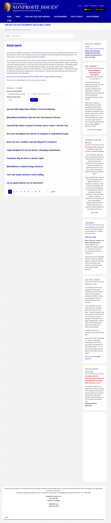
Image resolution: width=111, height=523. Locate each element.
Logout (86, 5)
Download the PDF (92, 53)
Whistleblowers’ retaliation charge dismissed (25, 166)
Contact (101, 5)
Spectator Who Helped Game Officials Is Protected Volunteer (31, 109)
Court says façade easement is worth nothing (25, 174)
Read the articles (92, 51)
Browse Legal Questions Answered (51, 76)
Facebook (99, 9)
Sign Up (95, 55)
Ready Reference (93, 16)
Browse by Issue (12, 76)
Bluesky (88, 9)
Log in (80, 5)
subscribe (44, 55)
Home (9, 16)
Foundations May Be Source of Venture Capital (25, 158)
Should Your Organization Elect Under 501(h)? (18, 29)
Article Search (76, 16)
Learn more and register (94, 129)
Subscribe (93, 5)
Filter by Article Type (13, 97)
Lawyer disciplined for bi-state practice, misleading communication (33, 150)
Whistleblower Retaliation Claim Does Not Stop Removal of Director (34, 117)
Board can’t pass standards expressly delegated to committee (32, 142)
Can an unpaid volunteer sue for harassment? (25, 182)
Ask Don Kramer (60, 16)
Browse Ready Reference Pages (28, 76)
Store (9, 21)
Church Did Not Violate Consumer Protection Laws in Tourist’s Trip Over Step (37, 125)
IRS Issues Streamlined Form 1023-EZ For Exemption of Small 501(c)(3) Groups (38, 133)
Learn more (94, 212)
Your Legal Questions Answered (37, 16)
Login (87, 55)
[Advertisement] (94, 447)
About (18, 16)
